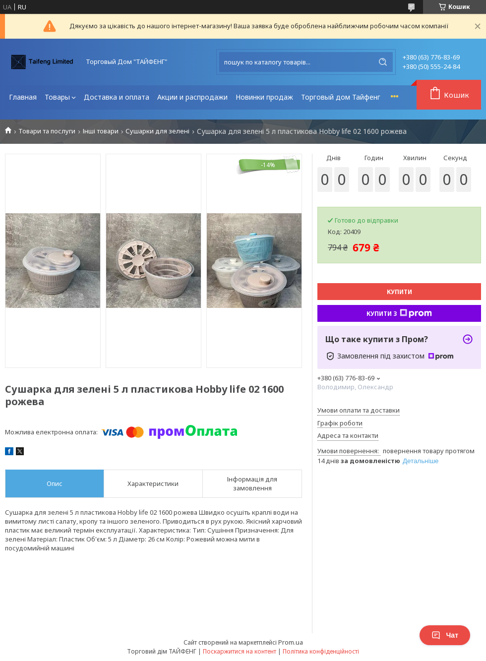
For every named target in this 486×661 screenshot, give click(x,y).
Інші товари (101, 131)
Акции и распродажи (192, 97)
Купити (399, 292)
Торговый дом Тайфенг (340, 97)
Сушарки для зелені (157, 131)
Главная (23, 97)
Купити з (399, 313)
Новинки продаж (264, 97)
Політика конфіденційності (321, 651)
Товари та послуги (46, 131)
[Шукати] (383, 62)
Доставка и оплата (116, 97)
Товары (57, 97)
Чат (444, 635)
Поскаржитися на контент (239, 651)
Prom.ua (290, 642)
